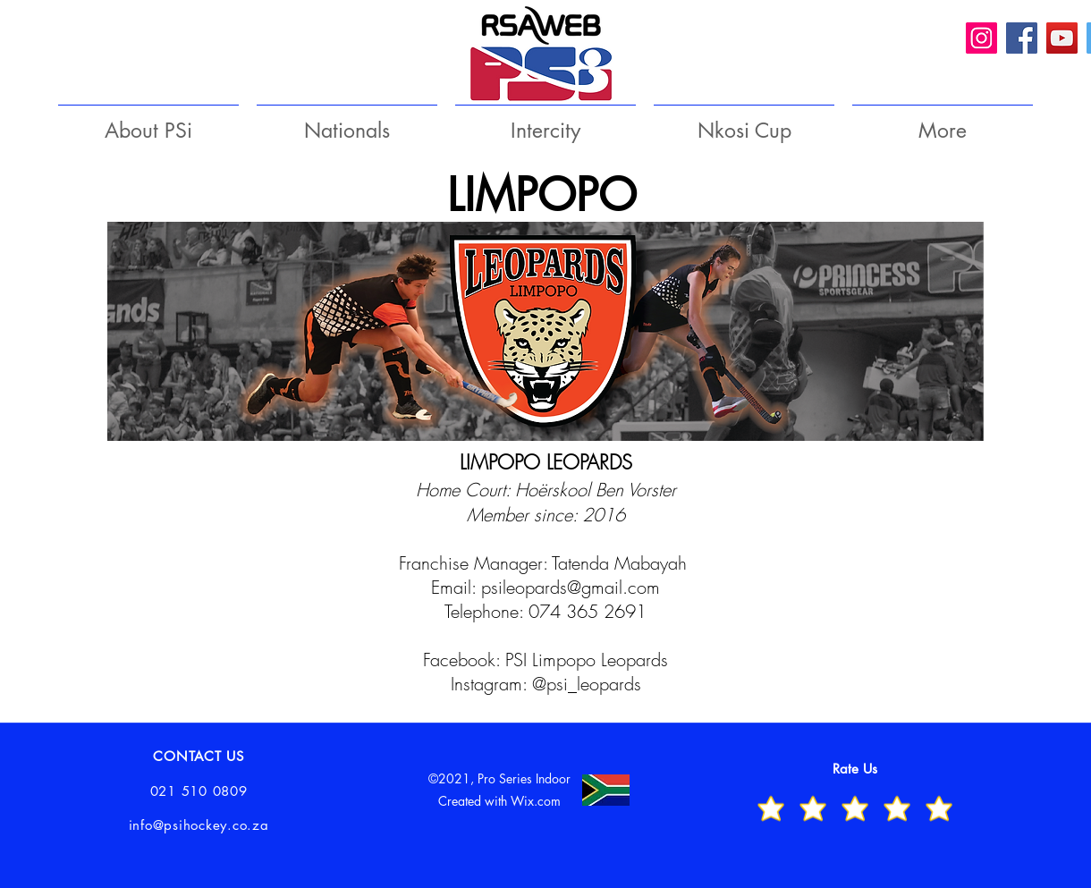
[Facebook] (1021, 38)
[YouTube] (1062, 38)
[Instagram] (981, 38)
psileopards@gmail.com (570, 587)
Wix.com (536, 800)
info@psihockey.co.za (199, 824)
